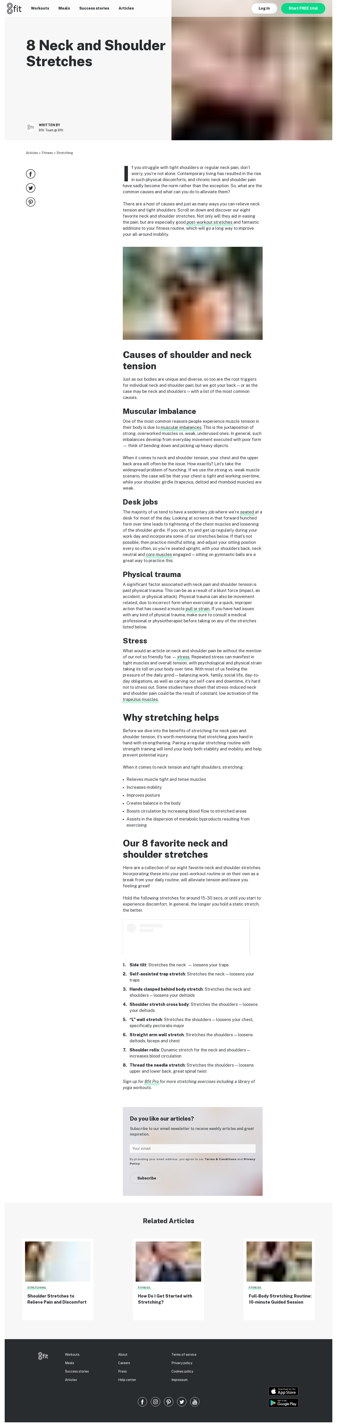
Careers (124, 1363)
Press (122, 1371)
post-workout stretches (209, 222)
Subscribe (146, 1178)
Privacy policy (181, 1363)
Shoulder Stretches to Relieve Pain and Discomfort (57, 1299)
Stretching (65, 153)
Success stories (94, 8)
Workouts (40, 8)
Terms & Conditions (220, 1159)
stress (183, 656)
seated (247, 511)
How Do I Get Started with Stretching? (165, 1299)
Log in (264, 8)
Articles (126, 8)
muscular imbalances (181, 427)
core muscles (159, 554)
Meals (64, 8)
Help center (127, 1380)
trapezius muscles (140, 699)
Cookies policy (182, 1371)
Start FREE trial (303, 8)
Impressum (179, 1380)
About (122, 1354)
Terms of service (183, 1354)
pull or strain (198, 608)
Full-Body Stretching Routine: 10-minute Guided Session (280, 1299)
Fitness (47, 153)
